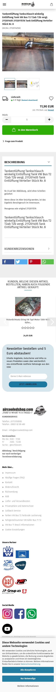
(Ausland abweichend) (29, 100)
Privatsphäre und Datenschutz (19, 506)
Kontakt (8, 482)
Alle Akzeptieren (28, 670)
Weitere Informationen (28, 686)
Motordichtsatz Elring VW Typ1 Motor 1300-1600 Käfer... (28, 321)
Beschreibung (14, 162)
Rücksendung (11, 492)
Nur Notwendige (28, 678)
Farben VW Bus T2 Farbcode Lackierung (23, 515)
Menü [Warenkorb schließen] (4, 4)
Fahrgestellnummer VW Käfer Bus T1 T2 (23, 520)
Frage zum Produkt (14, 141)
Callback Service (13, 510)
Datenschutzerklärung (30, 664)
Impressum (10, 473)
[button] (6, 119)
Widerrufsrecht (12, 487)
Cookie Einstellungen (15, 529)
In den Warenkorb (24, 129)
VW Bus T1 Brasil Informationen (19, 525)
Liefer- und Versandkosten (17, 501)
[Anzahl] (28, 119)
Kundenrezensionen (19, 249)
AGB (7, 496)
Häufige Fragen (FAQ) (15, 477)
